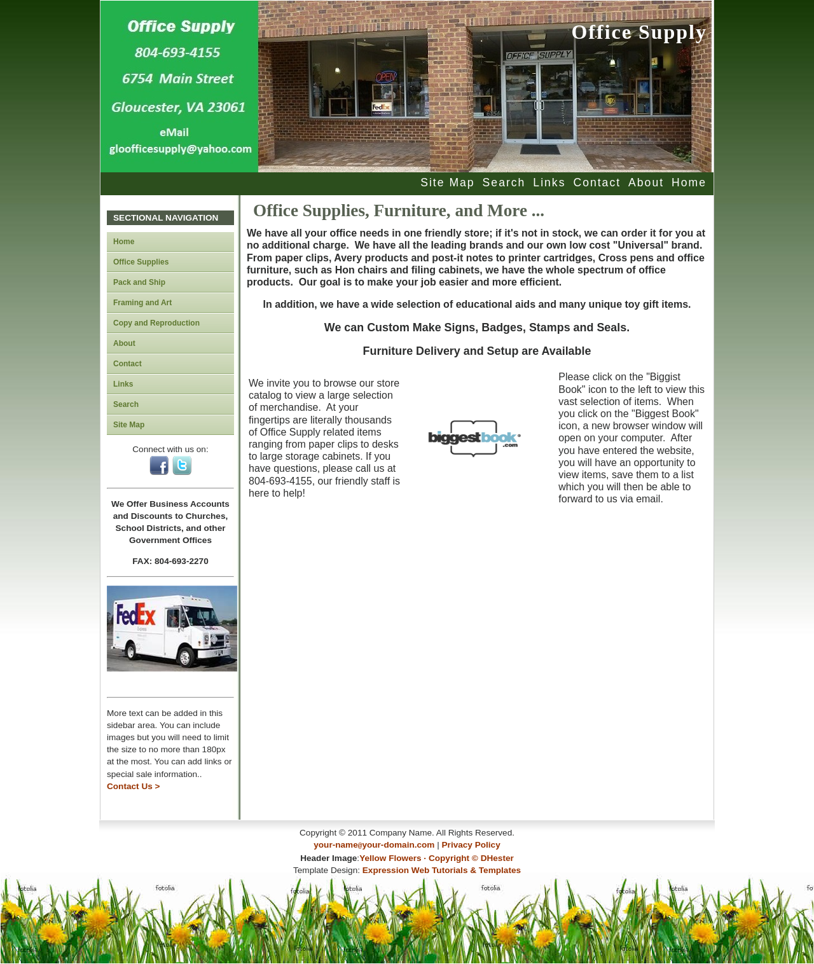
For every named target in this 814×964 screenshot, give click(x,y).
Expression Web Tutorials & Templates (441, 869)
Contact (597, 182)
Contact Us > (133, 786)
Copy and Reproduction (156, 323)
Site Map (447, 182)
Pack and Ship (139, 282)
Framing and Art (142, 302)
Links (549, 182)
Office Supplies (141, 262)
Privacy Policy (471, 845)
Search (504, 182)
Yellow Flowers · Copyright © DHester (436, 857)
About (646, 182)
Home (689, 182)
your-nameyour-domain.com (374, 845)
